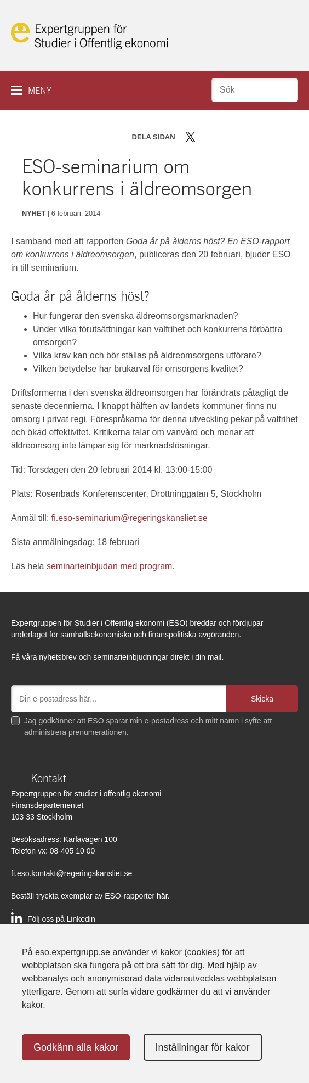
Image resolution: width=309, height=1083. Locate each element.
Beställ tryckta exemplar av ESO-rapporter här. (90, 895)
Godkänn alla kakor (75, 1047)
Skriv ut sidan (258, 137)
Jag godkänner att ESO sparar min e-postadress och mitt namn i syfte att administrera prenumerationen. (148, 726)
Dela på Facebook (206, 137)
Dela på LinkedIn (222, 137)
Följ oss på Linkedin (61, 918)
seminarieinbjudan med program (109, 566)
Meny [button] (40, 91)
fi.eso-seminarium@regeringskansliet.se (130, 518)
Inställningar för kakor (203, 1047)
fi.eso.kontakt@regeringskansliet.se (71, 873)
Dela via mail (240, 137)
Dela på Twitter (190, 137)
